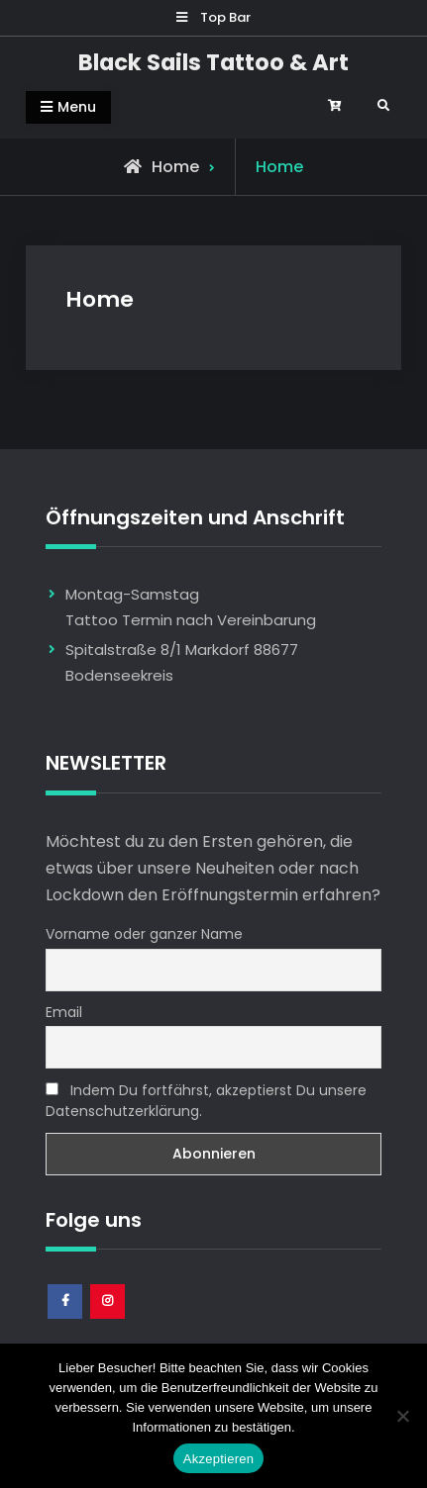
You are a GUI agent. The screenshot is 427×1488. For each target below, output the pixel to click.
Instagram (108, 1318)
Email (64, 1012)
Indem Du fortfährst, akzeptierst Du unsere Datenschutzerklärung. (206, 1100)
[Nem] (402, 1416)
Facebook (66, 1318)
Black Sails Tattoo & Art (213, 62)
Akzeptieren (218, 1458)
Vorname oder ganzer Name (144, 934)
